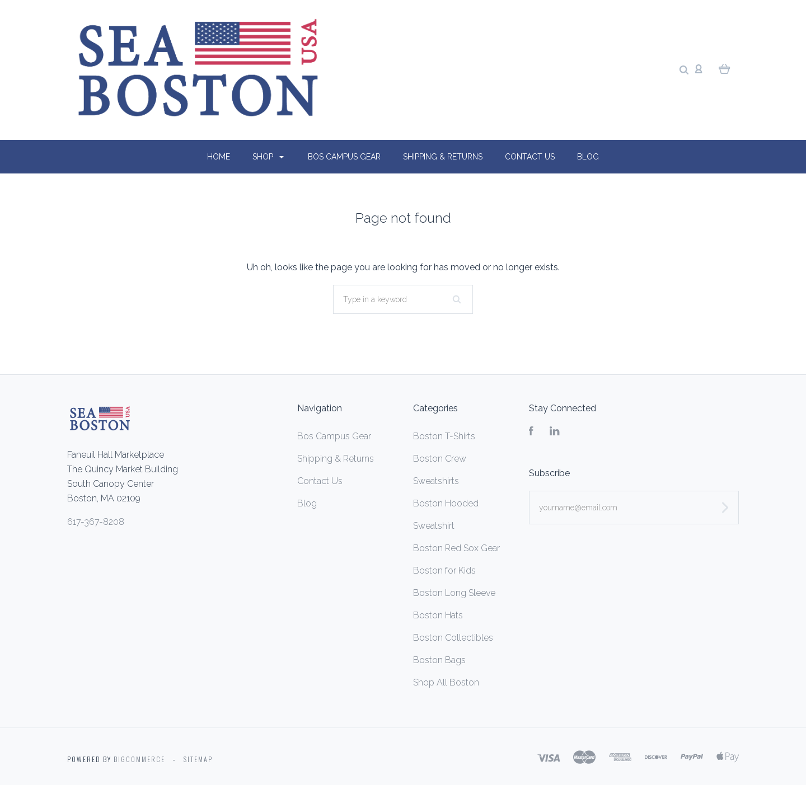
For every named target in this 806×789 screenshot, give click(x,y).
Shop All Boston (446, 682)
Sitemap (198, 759)
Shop (268, 156)
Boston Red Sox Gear (456, 548)
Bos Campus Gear (344, 156)
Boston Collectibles (453, 637)
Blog (588, 156)
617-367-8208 (95, 521)
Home (218, 156)
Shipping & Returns (442, 156)
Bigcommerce (139, 759)
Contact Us (530, 156)
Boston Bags (439, 660)
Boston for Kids (444, 570)
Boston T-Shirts (444, 436)
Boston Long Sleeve (454, 593)
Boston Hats (438, 615)
